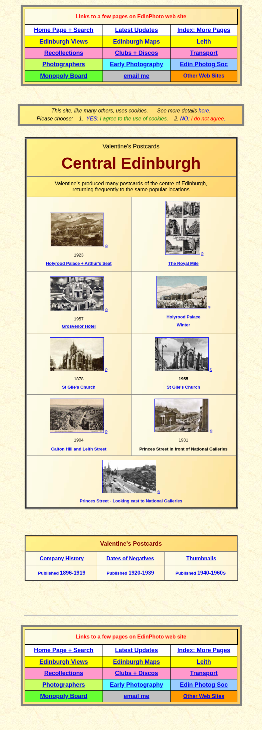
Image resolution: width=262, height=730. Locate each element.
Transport (204, 53)
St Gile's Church (79, 387)
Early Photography (136, 64)
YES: (126, 118)
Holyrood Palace (183, 316)
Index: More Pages (203, 30)
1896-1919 (61, 573)
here (203, 110)
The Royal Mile (183, 263)
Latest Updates (136, 30)
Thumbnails (201, 558)
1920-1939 (130, 573)
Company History (62, 558)
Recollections (63, 53)
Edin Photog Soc (204, 64)
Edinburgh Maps (136, 41)
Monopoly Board (63, 76)
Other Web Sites (203, 76)
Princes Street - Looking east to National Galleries (131, 500)
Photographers (63, 64)
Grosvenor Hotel (79, 326)
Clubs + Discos (136, 53)
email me (136, 76)
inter (185, 324)
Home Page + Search (64, 30)
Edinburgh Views (63, 41)
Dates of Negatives (130, 558)
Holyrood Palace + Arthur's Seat (79, 263)
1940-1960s (200, 573)
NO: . (202, 118)
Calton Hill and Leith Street (78, 449)
